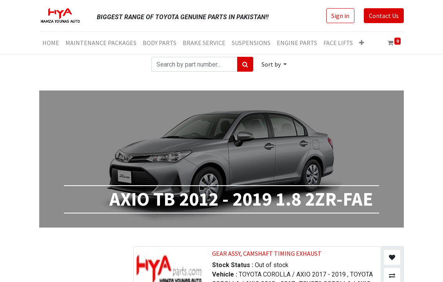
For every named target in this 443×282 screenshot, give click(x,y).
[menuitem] (50, 43)
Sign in (340, 16)
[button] (361, 43)
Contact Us (384, 16)
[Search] (245, 64)
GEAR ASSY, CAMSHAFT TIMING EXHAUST (266, 253)
